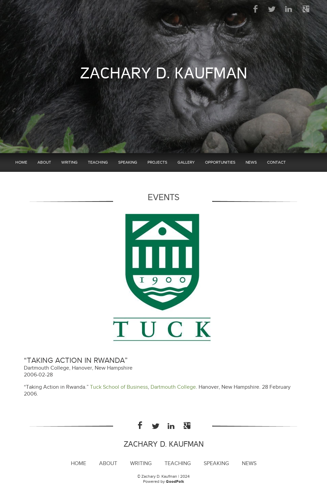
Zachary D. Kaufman (163, 73)
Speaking (127, 162)
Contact (276, 162)
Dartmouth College (173, 387)
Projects (157, 162)
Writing (69, 162)
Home (21, 162)
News (251, 162)
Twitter (272, 9)
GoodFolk (175, 481)
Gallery (186, 162)
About (44, 162)
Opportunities (220, 162)
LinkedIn (289, 9)
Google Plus (306, 9)
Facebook (256, 9)
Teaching (98, 162)
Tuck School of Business (119, 387)
